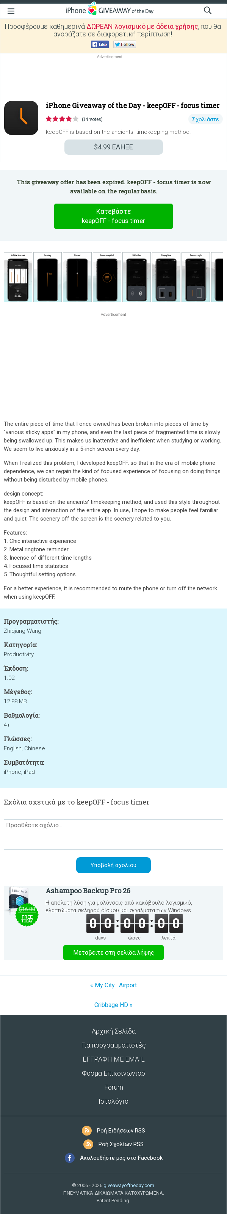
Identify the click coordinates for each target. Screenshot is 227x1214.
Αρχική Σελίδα (114, 1031)
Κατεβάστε (113, 216)
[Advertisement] (113, 78)
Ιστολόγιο (113, 1101)
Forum (113, 1087)
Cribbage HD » (113, 1005)
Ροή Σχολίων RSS (121, 1144)
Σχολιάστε (205, 119)
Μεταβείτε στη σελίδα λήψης (113, 952)
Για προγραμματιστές (113, 1045)
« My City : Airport (113, 985)
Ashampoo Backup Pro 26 (87, 890)
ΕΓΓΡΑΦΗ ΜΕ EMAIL (114, 1059)
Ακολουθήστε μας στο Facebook (121, 1157)
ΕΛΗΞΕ (113, 147)
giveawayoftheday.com (128, 1185)
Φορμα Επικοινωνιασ (113, 1073)
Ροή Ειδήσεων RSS (121, 1130)
